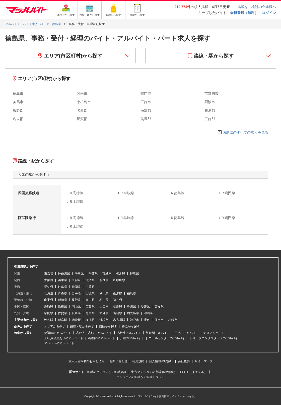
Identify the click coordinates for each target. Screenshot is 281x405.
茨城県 (106, 273)
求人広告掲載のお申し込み (86, 361)
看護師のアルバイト (101, 338)
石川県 (103, 300)
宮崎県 (117, 313)
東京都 (48, 273)
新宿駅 (62, 320)
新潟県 (62, 300)
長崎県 (76, 313)
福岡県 (48, 313)
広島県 (90, 306)
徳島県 (117, 306)
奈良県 (103, 280)
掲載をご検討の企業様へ (256, 7)
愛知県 (48, 287)
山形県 (117, 293)
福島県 (131, 293)
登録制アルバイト (158, 333)
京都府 (76, 280)
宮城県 (90, 293)
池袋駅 (76, 320)
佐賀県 (62, 313)
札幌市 (172, 320)
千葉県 (93, 273)
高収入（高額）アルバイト (94, 333)
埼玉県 (79, 273)
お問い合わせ (118, 361)
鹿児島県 (133, 313)
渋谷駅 (48, 320)
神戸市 (134, 320)
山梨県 (48, 300)
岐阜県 (62, 287)
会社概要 (184, 361)
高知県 (159, 306)
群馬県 (134, 273)
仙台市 (159, 320)
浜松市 (103, 320)
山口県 (103, 306)
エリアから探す (54, 326)
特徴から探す (131, 326)
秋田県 (103, 293)
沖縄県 (148, 313)
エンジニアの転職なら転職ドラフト (140, 377)
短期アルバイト (214, 333)
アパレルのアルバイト (59, 343)
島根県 (62, 306)
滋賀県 (90, 280)
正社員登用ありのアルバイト (63, 338)
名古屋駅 (119, 320)
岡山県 (76, 306)
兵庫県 (62, 280)
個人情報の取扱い (161, 361)
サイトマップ (204, 361)
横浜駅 (90, 320)
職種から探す (108, 326)
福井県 (117, 300)
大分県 (103, 313)
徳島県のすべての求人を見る (245, 132)
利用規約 (138, 361)
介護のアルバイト (132, 338)
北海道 (48, 293)
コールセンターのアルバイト (168, 338)
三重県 (90, 287)
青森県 (62, 293)
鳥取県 (48, 306)
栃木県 (120, 273)
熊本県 (90, 313)
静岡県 (76, 287)
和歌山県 (119, 280)
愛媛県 (145, 306)
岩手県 (76, 293)
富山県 (90, 300)
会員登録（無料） (244, 13)
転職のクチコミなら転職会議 (106, 372)
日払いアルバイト (187, 333)
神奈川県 (64, 273)
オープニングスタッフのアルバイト (217, 338)
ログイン (269, 13)
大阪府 (48, 280)
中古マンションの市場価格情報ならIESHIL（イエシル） (169, 372)
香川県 (131, 306)
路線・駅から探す (211, 56)
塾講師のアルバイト (57, 333)
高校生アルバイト (129, 333)
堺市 (147, 320)
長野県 (76, 300)
